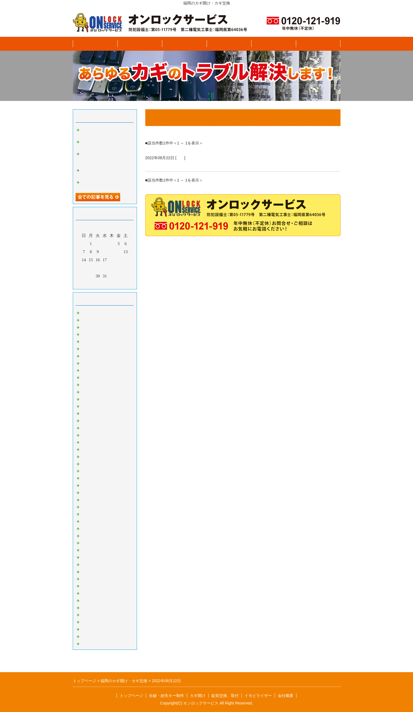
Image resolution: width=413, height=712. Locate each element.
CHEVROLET (93, 419)
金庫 (85, 534)
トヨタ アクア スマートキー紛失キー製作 (105, 171)
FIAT (85, 441)
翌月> (115, 283)
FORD (86, 455)
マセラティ (91, 448)
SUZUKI (88, 556)
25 (112, 268)
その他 (87, 628)
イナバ (87, 642)
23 (98, 268)
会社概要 (285, 695)
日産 (180, 158)
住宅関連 (89, 527)
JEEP (85, 477)
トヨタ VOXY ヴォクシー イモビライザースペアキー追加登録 (106, 157)
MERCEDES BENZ (98, 484)
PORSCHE (90, 499)
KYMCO (89, 570)
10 (105, 252)
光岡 (85, 391)
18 (112, 260)
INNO (86, 621)
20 (126, 260)
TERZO (88, 635)
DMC (86, 585)
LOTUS (88, 463)
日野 (85, 355)
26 (119, 268)
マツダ (87, 369)
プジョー (89, 592)
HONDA (88, 549)
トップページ (95, 43)
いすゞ (87, 311)
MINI (86, 491)
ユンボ (87, 606)
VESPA (87, 513)
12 (119, 252)
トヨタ (87, 340)
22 (91, 268)
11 (111, 252)
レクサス (89, 383)
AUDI (86, 398)
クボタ (87, 599)
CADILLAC (91, 412)
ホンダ (87, 362)
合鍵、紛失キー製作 (139, 43)
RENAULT (90, 506)
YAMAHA (90, 542)
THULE (88, 614)
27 (126, 268)
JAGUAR (89, 470)
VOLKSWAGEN (95, 520)
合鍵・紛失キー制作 (166, 695)
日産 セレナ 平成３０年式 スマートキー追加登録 (205, 164)
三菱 (85, 376)
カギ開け (184, 43)
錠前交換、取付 (228, 43)
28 (84, 276)
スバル (87, 326)
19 (119, 260)
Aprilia (87, 578)
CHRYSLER (92, 427)
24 (105, 268)
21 (84, 268)
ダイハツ (89, 333)
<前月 (94, 283)
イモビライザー (273, 43)
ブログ (318, 43)
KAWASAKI (92, 563)
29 (91, 276)
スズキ (87, 319)
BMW (86, 405)
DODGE (88, 434)
